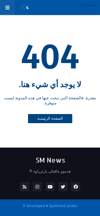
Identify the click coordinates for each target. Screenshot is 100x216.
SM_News (88, 5)
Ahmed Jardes (65, 206)
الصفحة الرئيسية (50, 118)
